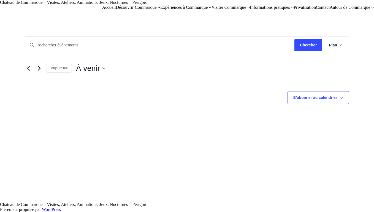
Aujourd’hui (59, 68)
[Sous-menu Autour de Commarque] (372, 7)
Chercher (308, 45)
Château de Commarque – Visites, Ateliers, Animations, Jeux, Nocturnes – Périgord (74, 2)
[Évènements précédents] (28, 68)
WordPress (51, 209)
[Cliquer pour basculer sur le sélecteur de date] (90, 68)
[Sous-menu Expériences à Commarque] (210, 7)
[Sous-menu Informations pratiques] (292, 7)
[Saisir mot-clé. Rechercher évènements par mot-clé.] (159, 45)
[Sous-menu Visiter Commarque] (248, 7)
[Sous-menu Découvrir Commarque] (159, 7)
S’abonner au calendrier (315, 97)
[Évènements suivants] (39, 68)
